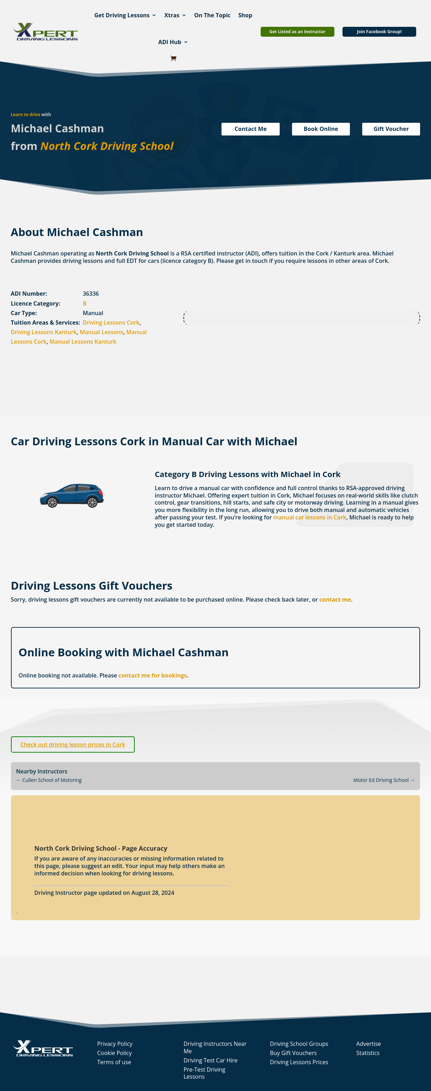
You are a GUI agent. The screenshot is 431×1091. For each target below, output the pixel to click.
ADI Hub (169, 42)
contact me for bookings (153, 675)
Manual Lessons (101, 332)
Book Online (321, 129)
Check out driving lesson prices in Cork (72, 744)
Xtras (172, 15)
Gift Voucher (391, 129)
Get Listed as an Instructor (297, 32)
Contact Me (251, 129)
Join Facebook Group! (379, 32)
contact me (335, 599)
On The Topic (212, 15)
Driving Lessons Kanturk (44, 332)
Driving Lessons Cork (111, 322)
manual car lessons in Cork (309, 517)
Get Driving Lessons (122, 15)
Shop (245, 15)
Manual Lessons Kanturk (82, 341)
